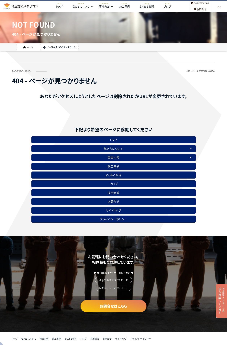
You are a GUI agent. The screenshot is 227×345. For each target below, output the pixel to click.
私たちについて (28, 338)
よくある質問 (147, 6)
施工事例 (124, 6)
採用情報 (113, 192)
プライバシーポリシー (113, 219)
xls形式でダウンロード (113, 288)
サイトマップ (113, 210)
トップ (59, 6)
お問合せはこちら (113, 306)
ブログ (167, 6)
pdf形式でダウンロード (113, 280)
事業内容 (44, 338)
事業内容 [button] (106, 6)
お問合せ (200, 9)
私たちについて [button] (82, 6)
